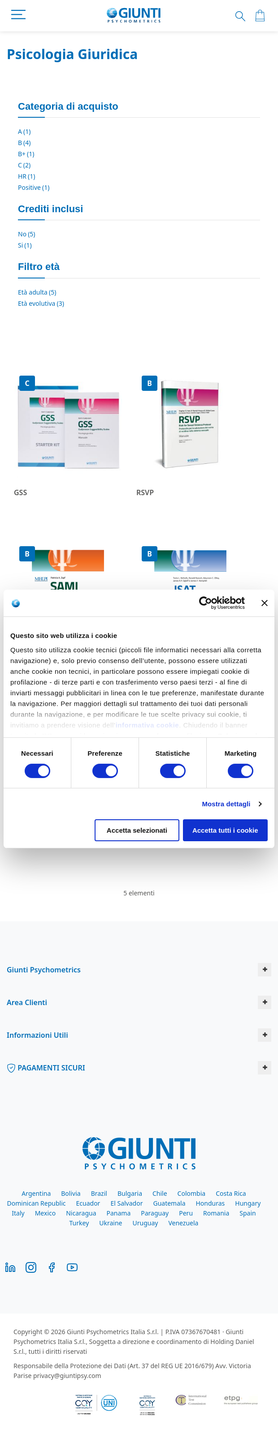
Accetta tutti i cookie (225, 830)
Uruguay (145, 1223)
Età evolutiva (41, 303)
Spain (247, 1213)
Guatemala (169, 1203)
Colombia (192, 1193)
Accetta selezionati (137, 830)
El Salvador (126, 1203)
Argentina (36, 1193)
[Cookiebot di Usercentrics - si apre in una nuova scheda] (205, 603)
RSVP (145, 492)
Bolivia (70, 1193)
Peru (186, 1213)
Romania (216, 1213)
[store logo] (134, 16)
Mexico (45, 1213)
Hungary (248, 1203)
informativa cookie (147, 724)
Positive (33, 187)
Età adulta (37, 292)
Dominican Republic (36, 1203)
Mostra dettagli (226, 804)
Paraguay (155, 1213)
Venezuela (183, 1223)
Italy (18, 1213)
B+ (26, 154)
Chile (159, 1193)
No (26, 234)
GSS (20, 492)
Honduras (210, 1203)
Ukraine (110, 1223)
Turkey (79, 1223)
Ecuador (88, 1203)
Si (25, 245)
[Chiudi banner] (264, 603)
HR (26, 176)
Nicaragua (81, 1213)
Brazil (99, 1193)
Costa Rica (231, 1193)
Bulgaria (129, 1193)
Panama (119, 1213)
